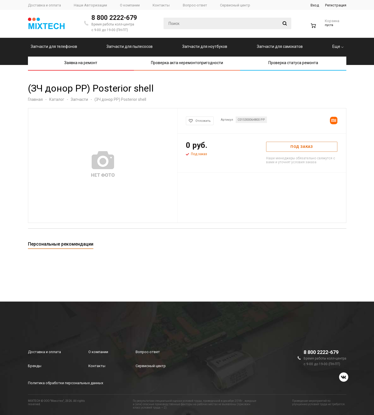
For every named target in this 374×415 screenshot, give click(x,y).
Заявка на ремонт (80, 62)
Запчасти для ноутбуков (204, 46)
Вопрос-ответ (148, 352)
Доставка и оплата (44, 352)
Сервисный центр (151, 366)
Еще (338, 46)
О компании (98, 352)
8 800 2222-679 (114, 18)
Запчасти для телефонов (54, 46)
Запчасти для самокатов (280, 46)
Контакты (96, 366)
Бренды (34, 366)
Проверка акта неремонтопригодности (187, 62)
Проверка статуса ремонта (293, 62)
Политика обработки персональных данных (65, 383)
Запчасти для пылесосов (129, 46)
